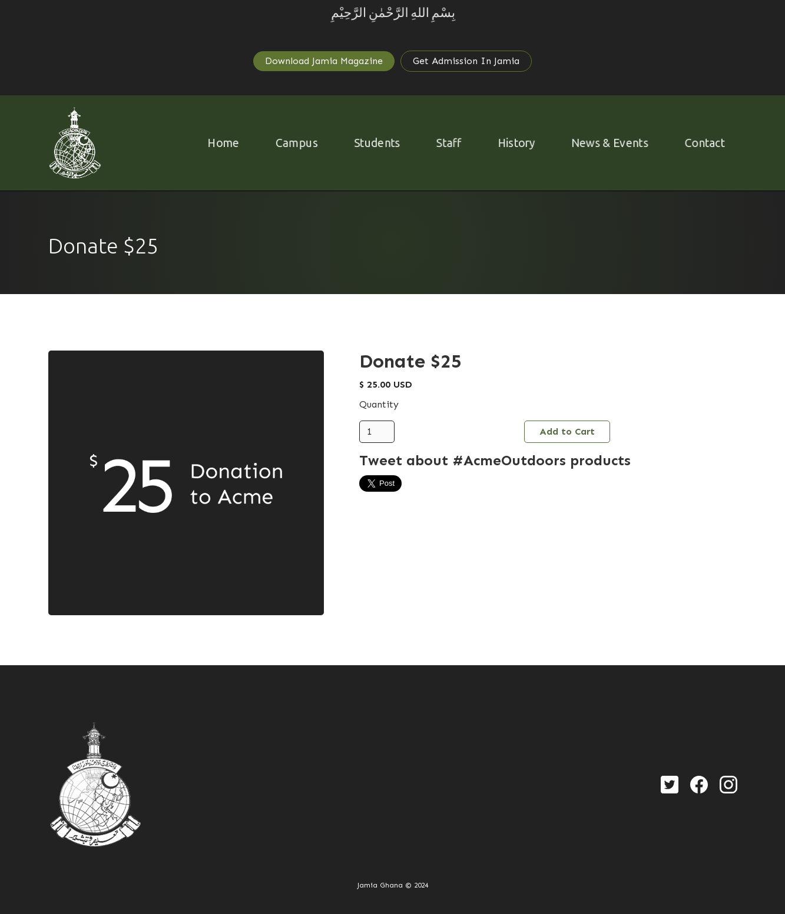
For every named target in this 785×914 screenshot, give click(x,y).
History (517, 142)
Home (218, 142)
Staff (449, 142)
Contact (709, 142)
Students (375, 142)
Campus (293, 142)
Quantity (379, 404)
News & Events (612, 142)
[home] (75, 143)
